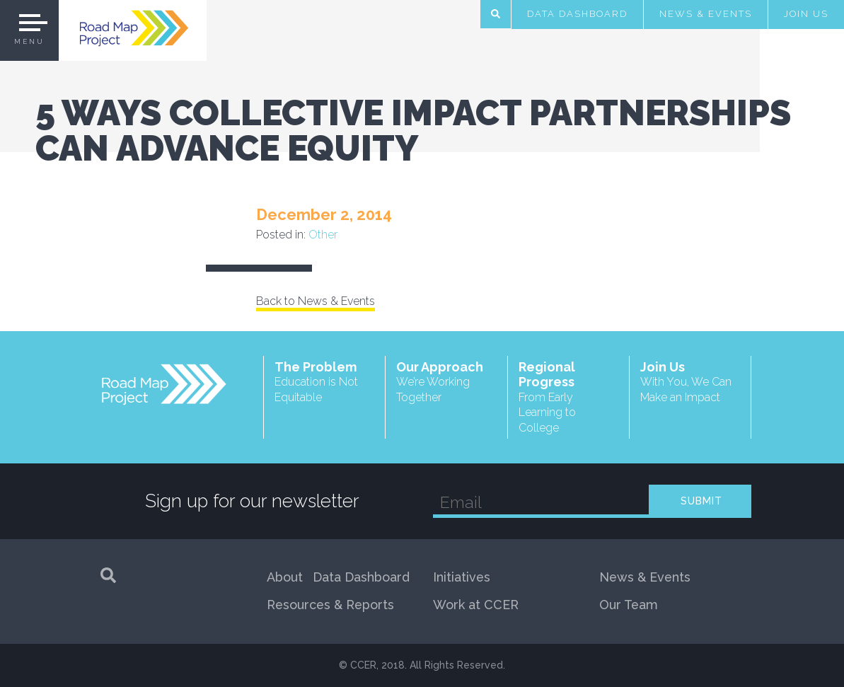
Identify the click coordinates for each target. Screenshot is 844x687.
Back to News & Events (315, 301)
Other (322, 234)
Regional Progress (569, 397)
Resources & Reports (330, 604)
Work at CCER (476, 604)
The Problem (324, 382)
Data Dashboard (577, 13)
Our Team (628, 604)
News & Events (705, 13)
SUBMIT (701, 501)
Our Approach (446, 382)
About (285, 577)
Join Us (806, 13)
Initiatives (461, 577)
